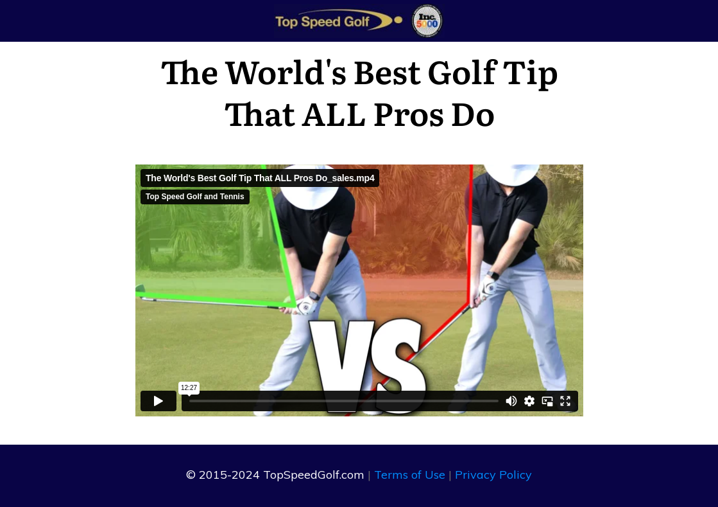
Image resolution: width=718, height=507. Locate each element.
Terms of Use (409, 474)
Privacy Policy (493, 474)
